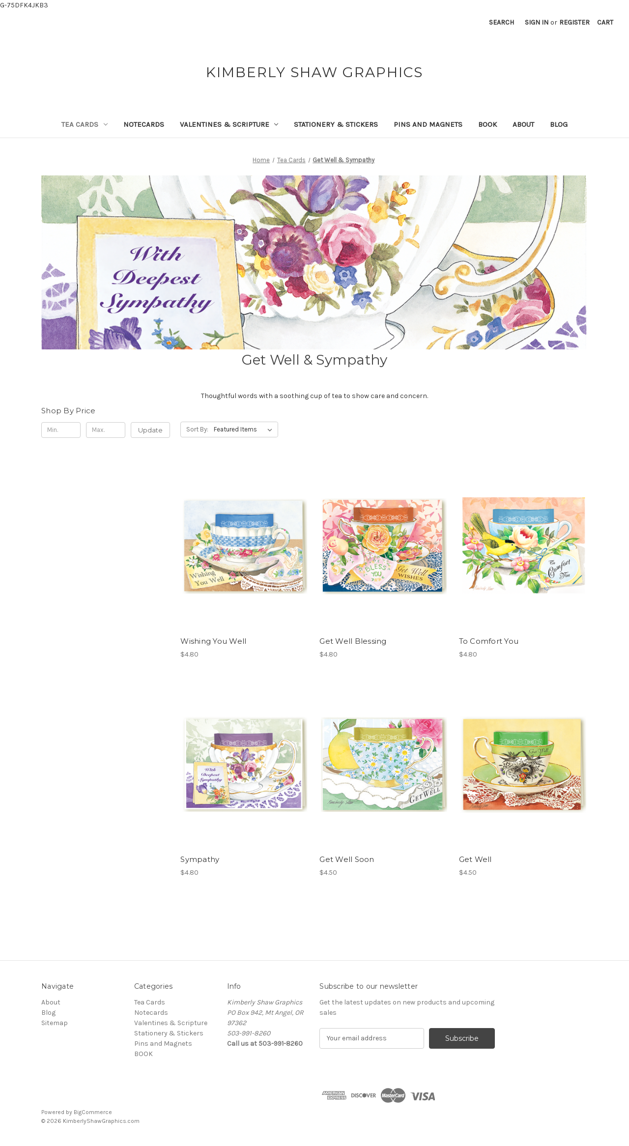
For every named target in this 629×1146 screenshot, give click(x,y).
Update (150, 430)
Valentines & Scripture (229, 124)
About (523, 124)
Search (501, 22)
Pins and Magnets (428, 124)
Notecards (143, 124)
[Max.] (105, 430)
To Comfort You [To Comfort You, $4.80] (489, 641)
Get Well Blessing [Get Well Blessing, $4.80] (352, 641)
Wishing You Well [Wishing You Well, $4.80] (213, 641)
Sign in (536, 22)
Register (574, 22)
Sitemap (54, 1023)
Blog (559, 124)
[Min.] (61, 430)
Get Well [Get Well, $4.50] (475, 859)
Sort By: (197, 429)
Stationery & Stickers (336, 124)
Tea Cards (84, 124)
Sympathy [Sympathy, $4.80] (199, 859)
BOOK (487, 124)
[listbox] (245, 429)
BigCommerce (93, 1112)
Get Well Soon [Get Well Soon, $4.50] (346, 859)
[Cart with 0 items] (605, 22)
